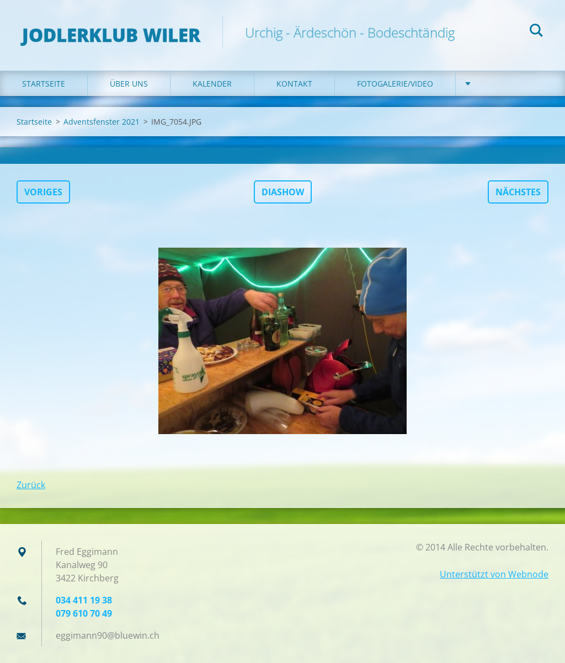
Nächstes (518, 192)
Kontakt (294, 83)
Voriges (43, 192)
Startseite (43, 83)
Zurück (31, 485)
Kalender (212, 83)
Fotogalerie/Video (395, 83)
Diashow (283, 192)
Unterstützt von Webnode (494, 574)
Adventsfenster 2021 (101, 121)
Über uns (129, 83)
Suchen (536, 32)
